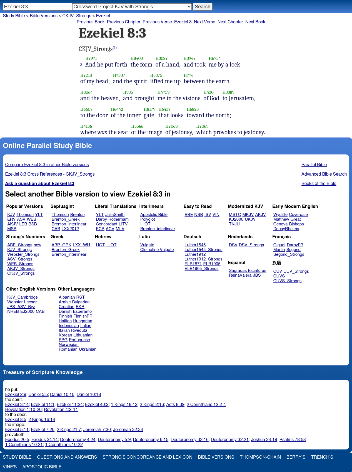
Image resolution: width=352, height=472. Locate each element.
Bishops (296, 224)
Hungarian (82, 321)
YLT (39, 215)
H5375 (156, 75)
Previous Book (91, 22)
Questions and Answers (67, 457)
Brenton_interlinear (69, 224)
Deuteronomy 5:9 (114, 439)
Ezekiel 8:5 (15, 419)
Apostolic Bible (41, 467)
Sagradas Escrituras (247, 271)
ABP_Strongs (19, 245)
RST (80, 297)
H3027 (162, 58)
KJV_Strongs (19, 250)
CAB (56, 229)
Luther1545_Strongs (204, 250)
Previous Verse (157, 22)
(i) (115, 47)
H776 (188, 75)
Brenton (77, 215)
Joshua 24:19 (264, 439)
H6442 (117, 109)
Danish (65, 311)
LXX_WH (81, 245)
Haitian (65, 321)
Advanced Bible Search (324, 174)
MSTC (235, 215)
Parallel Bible (314, 165)
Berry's (295, 457)
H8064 (86, 92)
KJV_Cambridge (22, 297)
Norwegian (69, 345)
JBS (257, 275)
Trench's (322, 457)
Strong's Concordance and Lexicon (147, 457)
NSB (198, 215)
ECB (100, 229)
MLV (120, 229)
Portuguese (79, 340)
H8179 (149, 109)
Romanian (68, 349)
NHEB (13, 311)
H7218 (86, 75)
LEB (23, 224)
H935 (128, 92)
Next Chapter (230, 22)
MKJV (248, 215)
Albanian (67, 297)
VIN (216, 215)
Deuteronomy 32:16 (190, 439)
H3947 (190, 58)
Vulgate (147, 245)
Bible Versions (44, 16)
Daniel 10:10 (62, 394)
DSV (233, 245)
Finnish (65, 316)
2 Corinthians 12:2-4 (206, 404)
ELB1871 (193, 264)
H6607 (86, 109)
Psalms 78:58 (292, 439)
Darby (101, 219)
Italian (85, 326)
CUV (277, 271)
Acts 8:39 (175, 404)
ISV (207, 215)
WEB (31, 219)
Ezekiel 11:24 (70, 404)
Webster (15, 302)
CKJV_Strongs (21, 273)
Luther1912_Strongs (204, 259)
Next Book (255, 22)
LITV (123, 224)
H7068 (171, 126)
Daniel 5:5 (38, 394)
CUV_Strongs (296, 271)
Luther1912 (195, 254)
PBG (63, 340)
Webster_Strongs (23, 254)
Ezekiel (103, 16)
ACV (110, 229)
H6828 (193, 109)
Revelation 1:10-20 (23, 409)
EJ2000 (27, 311)
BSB (33, 224)
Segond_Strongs (288, 254)
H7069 (202, 126)
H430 (209, 92)
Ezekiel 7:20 (42, 429)
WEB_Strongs (20, 264)
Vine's (10, 467)
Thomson (25, 215)
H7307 (119, 75)
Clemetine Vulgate (157, 250)
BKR (80, 307)
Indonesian (69, 326)
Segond (293, 250)
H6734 (215, 58)
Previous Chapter (124, 22)
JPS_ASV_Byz (21, 307)
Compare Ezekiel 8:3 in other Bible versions (47, 165)
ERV (11, 219)
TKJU (234, 224)
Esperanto (82, 311)
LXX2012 (70, 229)
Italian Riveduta (73, 330)
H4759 (164, 92)
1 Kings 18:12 (124, 404)
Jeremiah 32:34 (128, 429)
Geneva (280, 224)
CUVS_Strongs (287, 281)
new (37, 245)
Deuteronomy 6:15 (151, 439)
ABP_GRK (61, 245)
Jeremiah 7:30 (97, 429)
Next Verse (204, 22)
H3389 (228, 92)
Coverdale (298, 215)
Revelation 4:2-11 (61, 409)
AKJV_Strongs (20, 269)
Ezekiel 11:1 (42, 404)
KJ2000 (236, 219)
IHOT (145, 224)
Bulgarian (80, 302)
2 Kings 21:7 (69, 429)
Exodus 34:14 (44, 439)
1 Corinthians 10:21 (24, 444)
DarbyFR (295, 245)
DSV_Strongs (251, 245)
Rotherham (118, 219)
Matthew (281, 219)
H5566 (137, 126)
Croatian (66, 307)
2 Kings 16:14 (42, 419)
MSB (11, 229)
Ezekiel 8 (183, 22)
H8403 (137, 58)
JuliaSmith (114, 215)
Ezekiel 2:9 (15, 394)
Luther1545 (195, 245)
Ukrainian (87, 349)
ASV (21, 219)
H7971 (91, 58)
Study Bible (14, 16)
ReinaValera (240, 275)
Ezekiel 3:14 (17, 404)
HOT (100, 245)
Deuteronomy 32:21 (230, 439)
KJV (11, 215)
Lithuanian (83, 335)
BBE (189, 215)
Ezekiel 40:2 (97, 404)
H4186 (86, 126)
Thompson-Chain (260, 457)
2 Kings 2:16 (152, 404)
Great (296, 219)
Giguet (279, 245)
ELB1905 (212, 264)
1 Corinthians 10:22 (64, 444)
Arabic (65, 302)
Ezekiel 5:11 (17, 429)
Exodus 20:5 (17, 439)
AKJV (12, 224)
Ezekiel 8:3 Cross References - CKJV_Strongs (50, 174)
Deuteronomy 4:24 (78, 439)
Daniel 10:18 (89, 394)
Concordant (106, 224)
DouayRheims (286, 229)
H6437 (164, 109)
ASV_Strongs (19, 259)
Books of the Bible (318, 183)
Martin (279, 250)
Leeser (30, 302)
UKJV (250, 219)
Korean (65, 335)
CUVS (279, 276)
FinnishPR (83, 316)
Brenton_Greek (66, 219)
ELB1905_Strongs (202, 269)
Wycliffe (280, 215)
